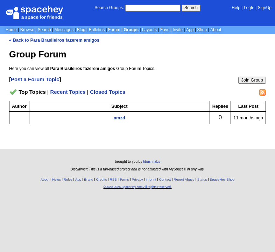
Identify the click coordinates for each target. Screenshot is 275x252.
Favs (164, 29)
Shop (202, 29)
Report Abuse (184, 179)
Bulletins (97, 29)
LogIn (249, 7)
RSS (113, 179)
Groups (131, 29)
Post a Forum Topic (35, 79)
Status (202, 179)
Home (11, 29)
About (215, 29)
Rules (68, 179)
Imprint (151, 179)
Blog (81, 29)
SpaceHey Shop (222, 179)
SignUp (265, 7)
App (189, 29)
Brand (88, 179)
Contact (165, 179)
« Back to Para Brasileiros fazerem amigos (54, 40)
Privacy (137, 179)
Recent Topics (67, 92)
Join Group (252, 80)
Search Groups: (109, 7)
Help (236, 7)
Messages (63, 29)
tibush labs (151, 161)
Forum (114, 29)
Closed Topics (107, 92)
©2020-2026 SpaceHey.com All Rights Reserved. (137, 187)
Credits (101, 179)
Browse (27, 29)
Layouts (149, 29)
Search (191, 7)
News (56, 179)
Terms (124, 179)
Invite (178, 29)
